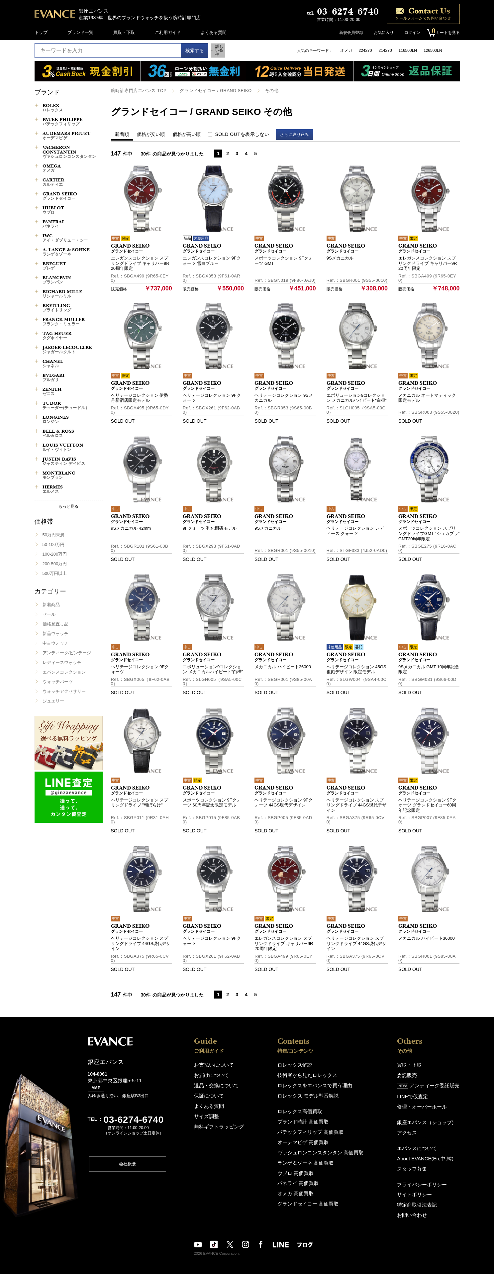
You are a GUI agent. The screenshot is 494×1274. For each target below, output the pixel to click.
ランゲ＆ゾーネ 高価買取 (307, 1156)
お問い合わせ (417, 1206)
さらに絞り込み (297, 134)
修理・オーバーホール (425, 1103)
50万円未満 (53, 535)
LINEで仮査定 (417, 1094)
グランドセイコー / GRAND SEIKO (209, 90)
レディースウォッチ (62, 662)
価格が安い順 (151, 134)
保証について (207, 1093)
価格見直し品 (55, 624)
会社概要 (127, 1166)
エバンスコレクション (64, 672)
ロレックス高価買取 (302, 1108)
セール (49, 614)
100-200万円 (55, 554)
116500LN (408, 51)
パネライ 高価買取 (301, 1176)
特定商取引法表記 (421, 1196)
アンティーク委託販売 (432, 1084)
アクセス (412, 1128)
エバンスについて (421, 1143)
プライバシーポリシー (425, 1177)
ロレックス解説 (298, 1064)
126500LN (433, 51)
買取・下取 (124, 32)
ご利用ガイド (168, 32)
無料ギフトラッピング (215, 1122)
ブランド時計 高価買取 (305, 1118)
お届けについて (209, 1074)
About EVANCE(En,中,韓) (428, 1152)
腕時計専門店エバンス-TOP (136, 90)
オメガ (346, 51)
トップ (41, 32)
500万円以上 (55, 573)
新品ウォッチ (55, 633)
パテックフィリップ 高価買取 (312, 1127)
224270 (365, 51)
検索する (188, 50)
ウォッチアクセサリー (64, 691)
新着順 (122, 134)
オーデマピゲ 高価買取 (305, 1137)
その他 (261, 90)
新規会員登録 (348, 33)
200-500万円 (55, 564)
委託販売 (412, 1074)
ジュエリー (53, 701)
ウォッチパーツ (58, 682)
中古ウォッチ (55, 643)
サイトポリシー (419, 1187)
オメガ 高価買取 (299, 1185)
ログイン (409, 33)
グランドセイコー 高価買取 (309, 1195)
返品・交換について (213, 1084)
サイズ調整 (205, 1113)
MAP (97, 1090)
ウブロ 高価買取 (299, 1166)
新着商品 (51, 604)
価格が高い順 (187, 134)
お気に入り (381, 33)
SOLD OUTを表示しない (242, 134)
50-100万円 (53, 544)
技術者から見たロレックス (309, 1074)
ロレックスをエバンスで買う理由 (315, 1084)
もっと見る (68, 506)
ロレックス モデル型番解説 (309, 1093)
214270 (385, 51)
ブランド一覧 (80, 32)
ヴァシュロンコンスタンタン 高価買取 (320, 1147)
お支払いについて (211, 1064)
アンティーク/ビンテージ (67, 653)
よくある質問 (214, 32)
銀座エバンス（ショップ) (428, 1118)
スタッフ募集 (417, 1162)
